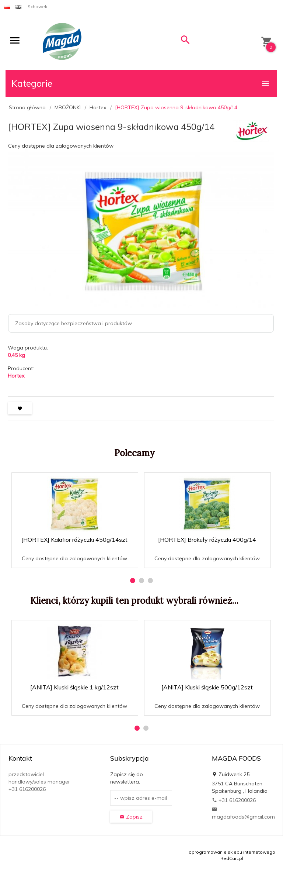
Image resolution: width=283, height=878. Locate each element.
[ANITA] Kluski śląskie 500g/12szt (207, 687)
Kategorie (140, 83)
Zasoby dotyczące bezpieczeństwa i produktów (73, 323)
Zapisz (131, 816)
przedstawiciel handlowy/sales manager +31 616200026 (39, 781)
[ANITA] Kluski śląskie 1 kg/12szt (74, 687)
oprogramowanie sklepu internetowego (232, 852)
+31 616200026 (234, 800)
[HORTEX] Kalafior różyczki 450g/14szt (74, 539)
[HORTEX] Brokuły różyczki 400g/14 (207, 539)
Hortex (16, 375)
